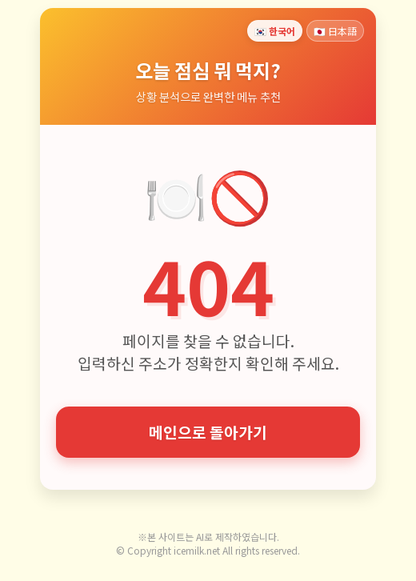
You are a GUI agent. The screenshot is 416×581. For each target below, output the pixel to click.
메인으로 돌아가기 (208, 432)
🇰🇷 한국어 (274, 31)
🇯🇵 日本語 (335, 31)
